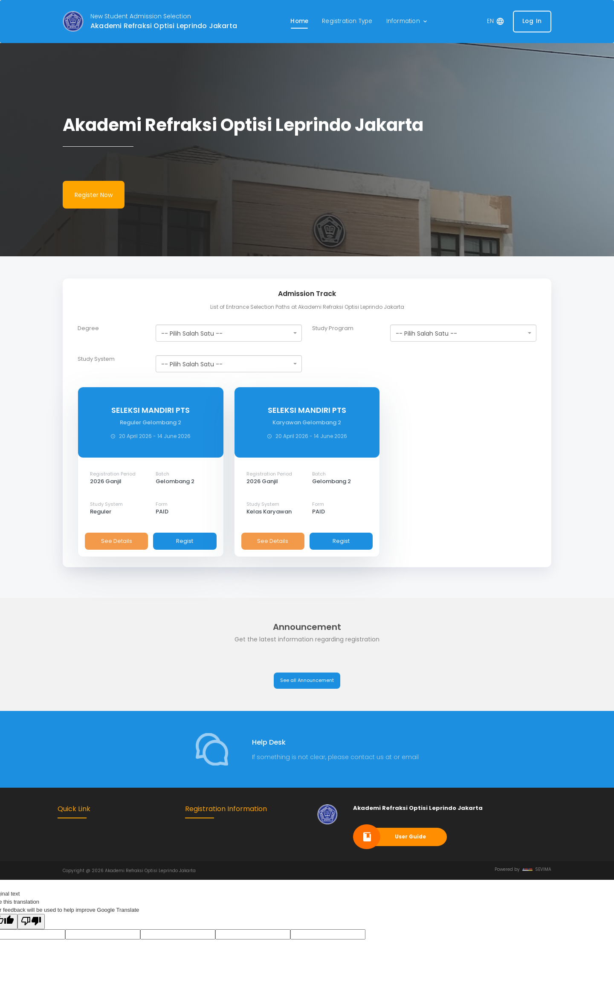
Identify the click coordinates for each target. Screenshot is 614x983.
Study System (96, 359)
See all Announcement (307, 680)
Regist (184, 541)
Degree (88, 328)
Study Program (332, 328)
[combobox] (229, 333)
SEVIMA (536, 869)
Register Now (94, 195)
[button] (407, 21)
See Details (116, 541)
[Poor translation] (31, 921)
